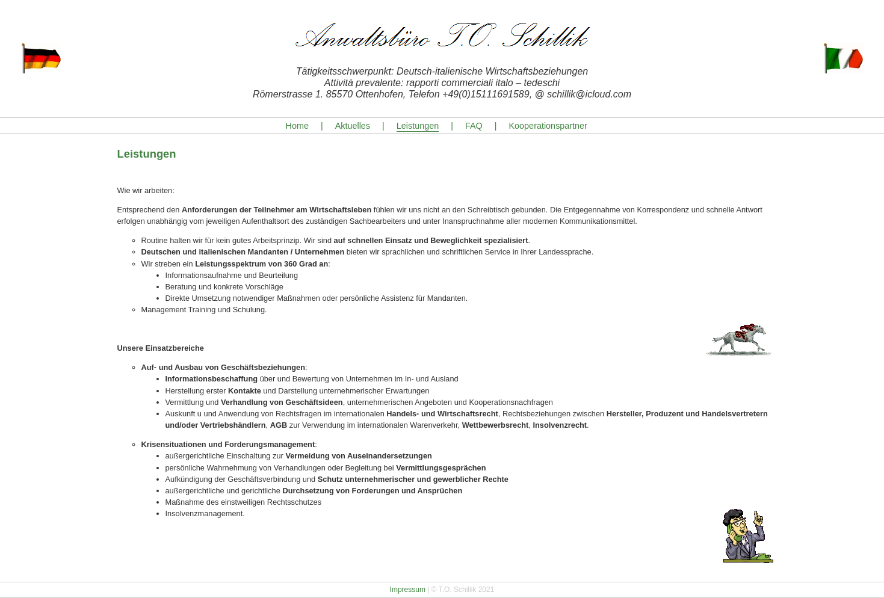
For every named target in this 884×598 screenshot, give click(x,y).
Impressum (407, 589)
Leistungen (418, 126)
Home (297, 126)
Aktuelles (352, 126)
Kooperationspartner (548, 126)
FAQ (474, 126)
